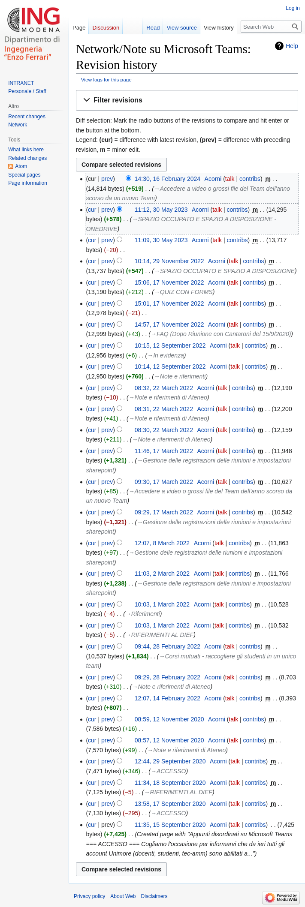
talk (230, 178)
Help (292, 45)
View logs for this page (106, 79)
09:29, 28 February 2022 (167, 677)
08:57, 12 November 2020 (169, 740)
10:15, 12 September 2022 (170, 345)
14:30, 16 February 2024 (167, 178)
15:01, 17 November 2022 (169, 303)
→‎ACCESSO (168, 771)
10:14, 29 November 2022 (169, 261)
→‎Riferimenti (142, 613)
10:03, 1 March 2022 (162, 604)
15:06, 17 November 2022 (169, 282)
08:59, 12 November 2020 (169, 719)
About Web (123, 896)
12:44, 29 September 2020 (170, 761)
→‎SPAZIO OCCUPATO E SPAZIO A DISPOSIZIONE (224, 270)
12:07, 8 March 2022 (162, 543)
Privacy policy (89, 896)
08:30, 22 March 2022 (164, 429)
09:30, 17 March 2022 (164, 481)
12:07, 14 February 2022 (167, 698)
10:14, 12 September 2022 (170, 366)
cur (92, 209)
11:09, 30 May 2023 (161, 240)
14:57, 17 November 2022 (169, 324)
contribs (249, 178)
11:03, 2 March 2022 (162, 573)
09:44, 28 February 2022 (167, 646)
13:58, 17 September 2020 (170, 803)
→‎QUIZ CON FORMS (183, 291)
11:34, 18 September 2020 (170, 782)
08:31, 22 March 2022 (164, 408)
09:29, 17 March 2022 (164, 512)
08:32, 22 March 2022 (164, 387)
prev (107, 178)
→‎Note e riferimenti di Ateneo (168, 397)
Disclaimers (154, 896)
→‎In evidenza (165, 355)
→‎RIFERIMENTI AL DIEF (159, 634)
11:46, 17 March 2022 (164, 450)
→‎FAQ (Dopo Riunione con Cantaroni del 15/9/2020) (221, 333)
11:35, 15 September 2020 (170, 824)
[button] (187, 100)
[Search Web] (271, 27)
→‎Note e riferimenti (180, 376)
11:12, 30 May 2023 (161, 209)
